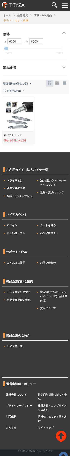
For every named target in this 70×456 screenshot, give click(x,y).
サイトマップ (46, 427)
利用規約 (11, 416)
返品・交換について (52, 192)
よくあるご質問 (16, 262)
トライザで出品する (18, 292)
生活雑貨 (22, 15)
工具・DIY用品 (43, 15)
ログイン (12, 225)
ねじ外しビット (13, 135)
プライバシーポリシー (19, 405)
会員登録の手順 (16, 188)
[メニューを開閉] (65, 5)
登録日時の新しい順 (17, 84)
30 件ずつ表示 (13, 91)
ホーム (7, 15)
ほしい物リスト (16, 233)
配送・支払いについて (20, 196)
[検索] (54, 5)
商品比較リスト (49, 233)
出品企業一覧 (15, 346)
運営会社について (16, 394)
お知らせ (11, 427)
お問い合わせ (48, 262)
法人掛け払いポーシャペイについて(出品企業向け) (53, 296)
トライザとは (15, 180)
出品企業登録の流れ (18, 300)
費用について (48, 308)
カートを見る (48, 225)
